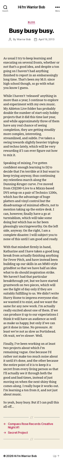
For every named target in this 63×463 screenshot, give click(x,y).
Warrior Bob (24, 39)
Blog (31, 22)
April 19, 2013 (46, 39)
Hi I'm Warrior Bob (31, 7)
